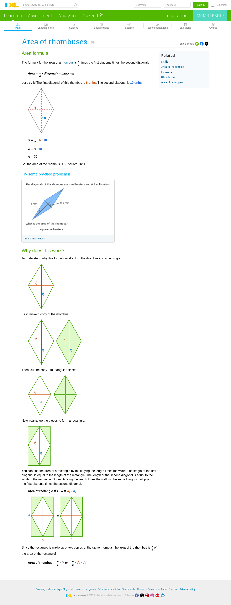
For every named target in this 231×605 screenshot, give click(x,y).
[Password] (177, 5)
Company (40, 589)
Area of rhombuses (34, 238)
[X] (142, 595)
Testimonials (128, 589)
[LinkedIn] (163, 595)
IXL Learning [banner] (12, 5)
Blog (65, 589)
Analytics (67, 15)
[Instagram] (152, 595)
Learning (13, 15)
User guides (89, 589)
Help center (75, 589)
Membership (210, 15)
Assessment (40, 15)
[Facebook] (137, 595)
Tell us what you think (109, 589)
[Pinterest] (147, 595)
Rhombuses (168, 77)
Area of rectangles (172, 82)
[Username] (147, 5)
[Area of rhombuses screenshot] (68, 207)
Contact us (153, 589)
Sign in (201, 4)
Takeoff (93, 15)
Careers (141, 589)
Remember (221, 5)
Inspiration (176, 15)
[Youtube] (158, 595)
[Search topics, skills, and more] (50, 4)
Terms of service (169, 589)
